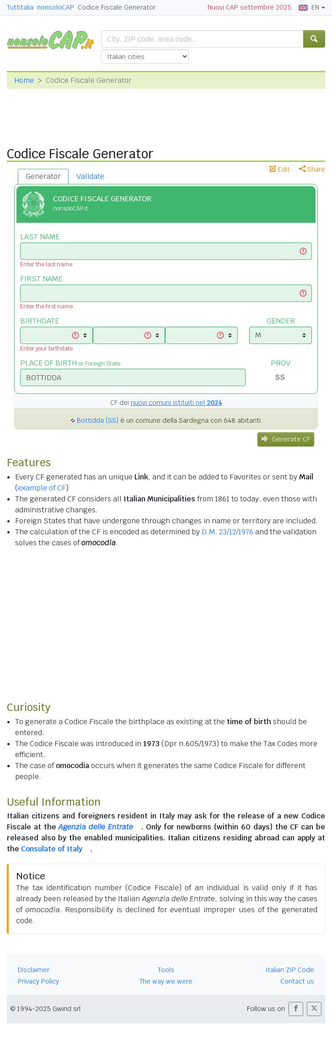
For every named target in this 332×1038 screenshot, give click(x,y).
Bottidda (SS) (97, 420)
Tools (166, 970)
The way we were (166, 981)
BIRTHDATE (39, 321)
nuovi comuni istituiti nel (176, 402)
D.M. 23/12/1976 (227, 532)
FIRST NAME (41, 279)
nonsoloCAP (55, 7)
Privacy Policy (38, 981)
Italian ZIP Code (289, 970)
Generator (43, 176)
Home (24, 80)
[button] (296, 1009)
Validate (90, 176)
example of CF (42, 488)
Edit (280, 169)
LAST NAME (39, 237)
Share (312, 169)
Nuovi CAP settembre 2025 (249, 7)
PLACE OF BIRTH (70, 363)
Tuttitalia (20, 7)
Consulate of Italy (51, 849)
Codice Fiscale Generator (116, 7)
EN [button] (309, 7)
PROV (280, 363)
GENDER (281, 321)
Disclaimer (33, 970)
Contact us (297, 981)
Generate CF (286, 439)
